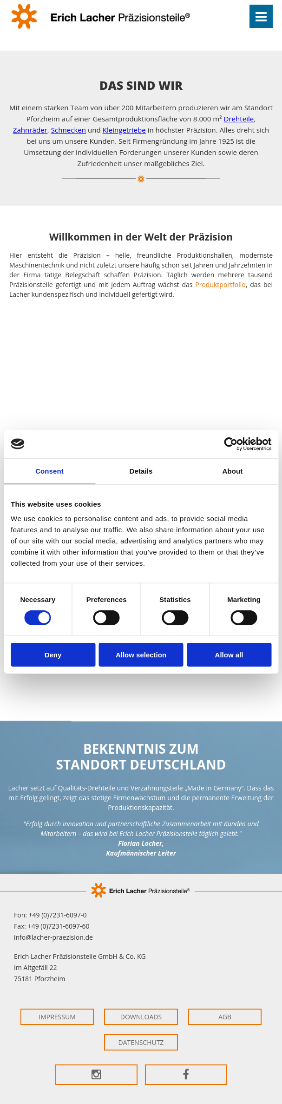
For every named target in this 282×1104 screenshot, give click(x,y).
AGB (224, 1016)
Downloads (141, 1016)
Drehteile (238, 118)
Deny (53, 655)
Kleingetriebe (124, 129)
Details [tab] (141, 471)
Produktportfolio (220, 284)
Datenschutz (141, 1042)
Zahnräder (30, 129)
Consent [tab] (49, 471)
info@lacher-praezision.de (53, 937)
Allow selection (141, 655)
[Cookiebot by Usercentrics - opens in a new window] (230, 444)
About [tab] (233, 471)
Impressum (57, 1016)
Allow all (229, 655)
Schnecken (68, 129)
